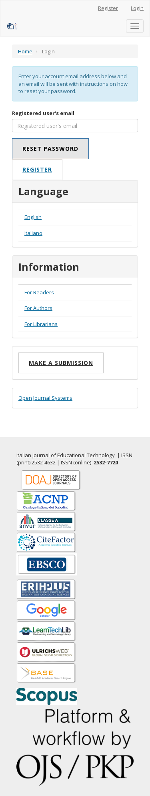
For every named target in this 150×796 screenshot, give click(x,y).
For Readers (39, 292)
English (33, 217)
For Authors (38, 308)
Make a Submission (61, 363)
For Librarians (41, 324)
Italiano (33, 233)
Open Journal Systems (45, 397)
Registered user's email (43, 113)
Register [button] (37, 169)
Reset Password (50, 148)
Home (25, 51)
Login (137, 8)
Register (108, 8)
